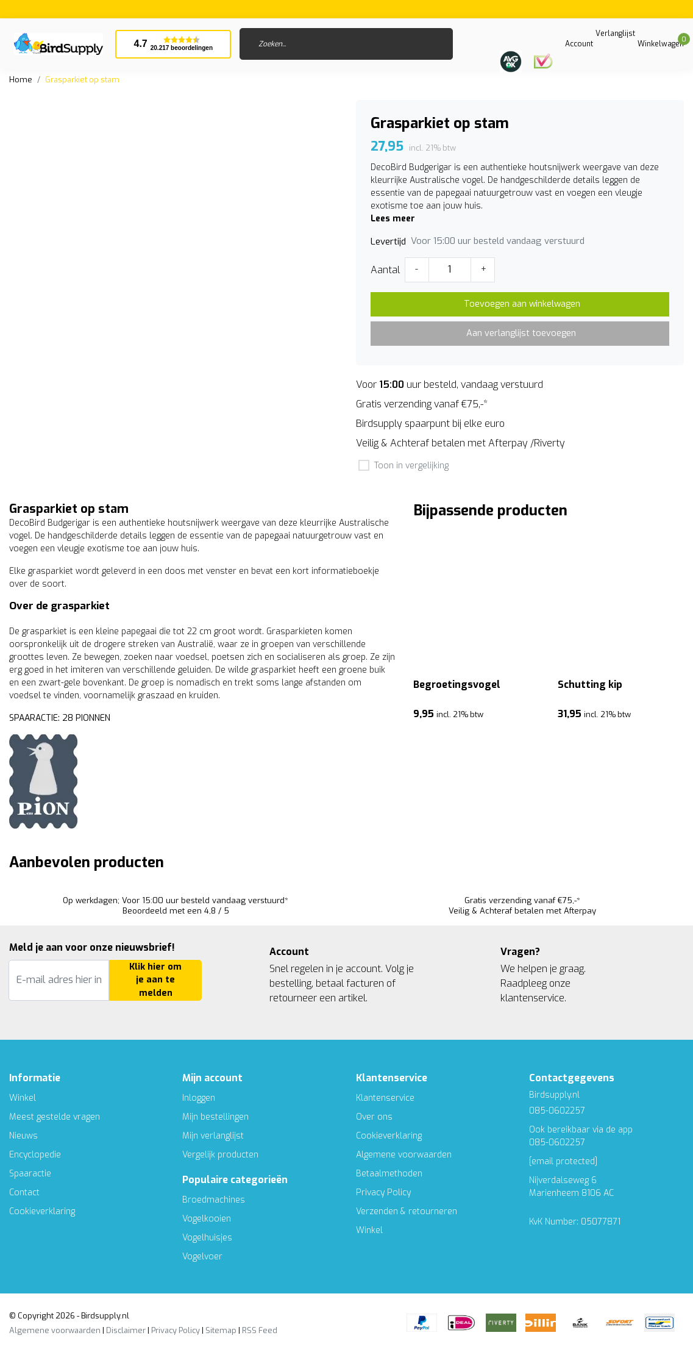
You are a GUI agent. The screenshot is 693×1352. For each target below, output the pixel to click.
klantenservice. (533, 998)
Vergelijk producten (220, 1155)
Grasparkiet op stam (82, 79)
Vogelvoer (202, 1256)
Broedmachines (213, 1200)
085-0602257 (557, 1142)
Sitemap (220, 1330)
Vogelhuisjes (207, 1237)
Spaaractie (30, 1173)
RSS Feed (259, 1330)
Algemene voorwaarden (404, 1155)
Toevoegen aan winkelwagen (522, 304)
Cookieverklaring (42, 1211)
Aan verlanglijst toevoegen (521, 333)
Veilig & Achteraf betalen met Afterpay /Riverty (460, 443)
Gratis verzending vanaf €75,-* (422, 404)
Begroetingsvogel (456, 684)
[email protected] (563, 1161)
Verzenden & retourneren (406, 1211)
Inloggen (198, 1098)
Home (20, 79)
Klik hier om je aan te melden (155, 980)
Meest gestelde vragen (54, 1117)
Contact (24, 1192)
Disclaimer (126, 1330)
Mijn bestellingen (215, 1117)
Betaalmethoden (389, 1173)
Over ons (374, 1117)
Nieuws (23, 1136)
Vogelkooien (206, 1219)
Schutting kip (590, 684)
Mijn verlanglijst (213, 1136)
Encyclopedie (35, 1155)
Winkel (22, 1098)
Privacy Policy (383, 1192)
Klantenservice (385, 1098)
